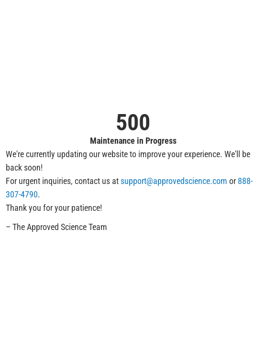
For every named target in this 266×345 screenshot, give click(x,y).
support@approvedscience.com (174, 181)
